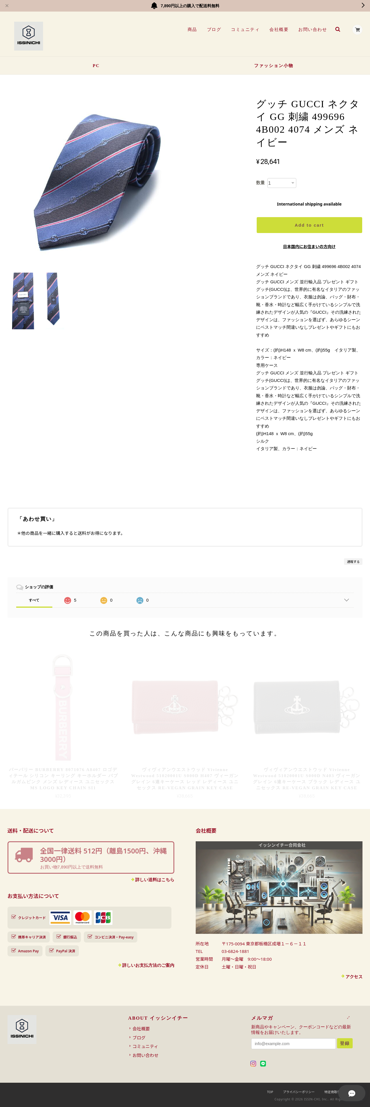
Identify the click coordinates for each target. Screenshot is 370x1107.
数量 (260, 182)
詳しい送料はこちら (154, 879)
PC (96, 65)
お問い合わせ (312, 29)
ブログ (213, 29)
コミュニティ (245, 29)
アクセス (353, 977)
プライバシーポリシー (299, 1092)
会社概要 (278, 29)
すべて (34, 600)
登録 (345, 1043)
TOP (270, 1092)
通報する (353, 561)
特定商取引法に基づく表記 (343, 1092)
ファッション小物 (273, 65)
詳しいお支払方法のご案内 (148, 965)
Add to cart (309, 225)
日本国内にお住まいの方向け (309, 246)
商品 (192, 29)
